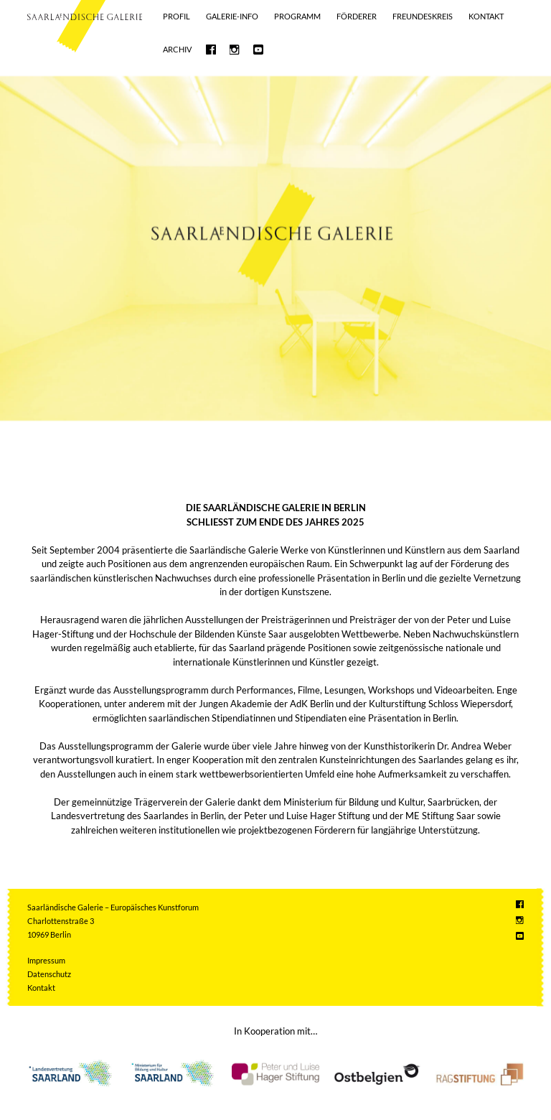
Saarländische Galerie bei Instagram (234, 49)
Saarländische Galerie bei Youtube (258, 49)
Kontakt (486, 16)
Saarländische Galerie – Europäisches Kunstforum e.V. (84, 16)
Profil (176, 16)
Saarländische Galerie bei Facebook (211, 49)
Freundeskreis (422, 16)
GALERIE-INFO (232, 16)
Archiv (177, 49)
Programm (297, 16)
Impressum (46, 960)
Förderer (356, 16)
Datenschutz (49, 974)
